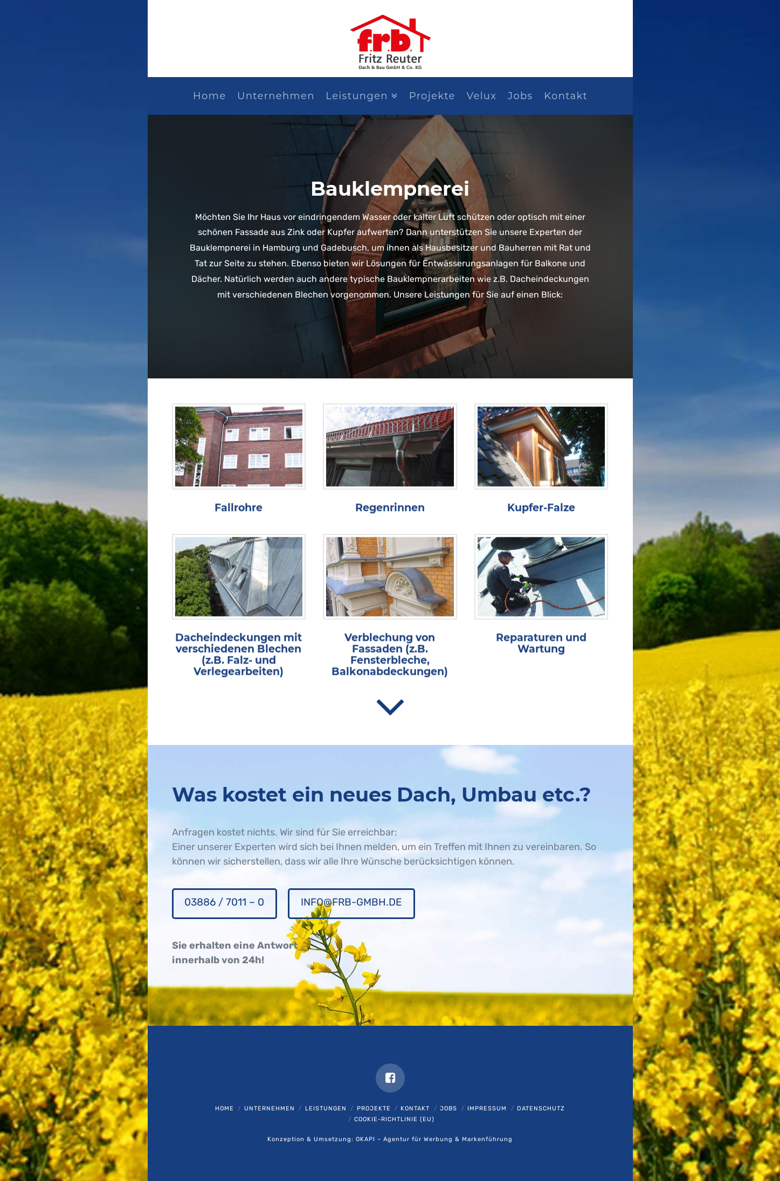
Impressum (487, 1108)
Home (224, 1108)
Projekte (374, 1108)
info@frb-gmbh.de (351, 902)
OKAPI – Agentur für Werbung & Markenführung (434, 1139)
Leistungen (326, 1108)
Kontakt (415, 1108)
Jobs (448, 1108)
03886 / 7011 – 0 (224, 902)
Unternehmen (269, 1108)
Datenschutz (541, 1108)
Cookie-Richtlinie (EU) (394, 1119)
